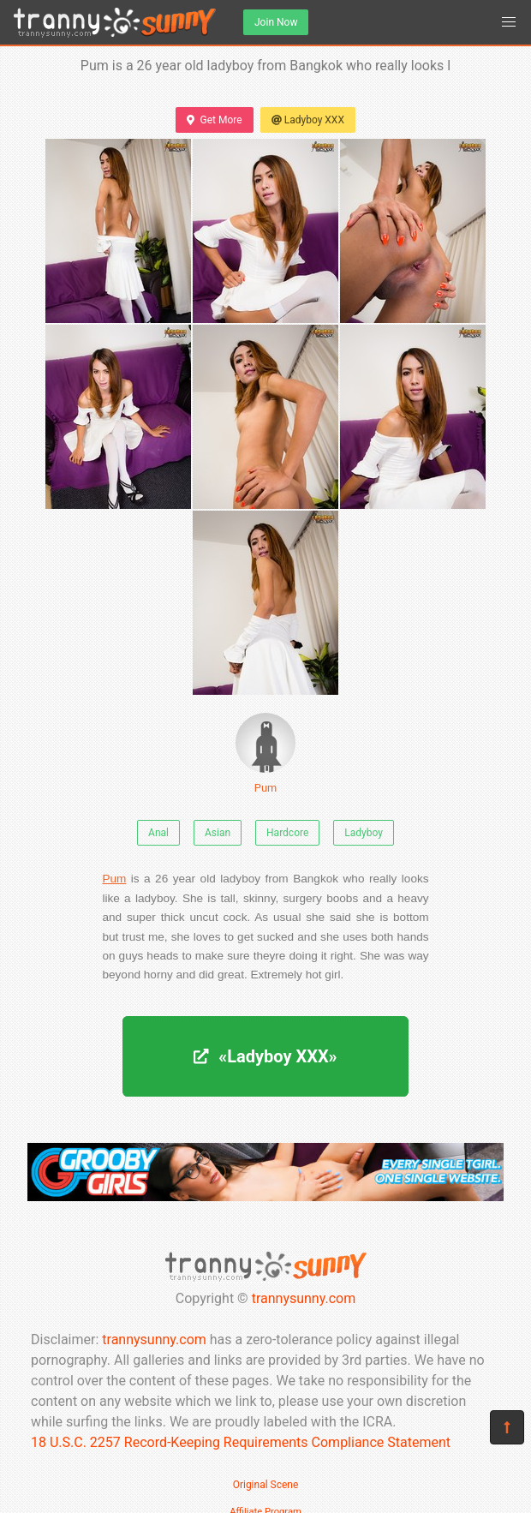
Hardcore (287, 833)
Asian (217, 833)
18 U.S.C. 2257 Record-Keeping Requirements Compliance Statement (240, 1442)
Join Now (275, 22)
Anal (158, 833)
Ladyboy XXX (307, 120)
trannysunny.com (304, 1298)
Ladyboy (363, 833)
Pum (265, 753)
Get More (214, 120)
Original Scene (266, 1485)
